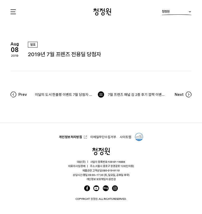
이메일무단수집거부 (103, 137)
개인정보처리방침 (70, 137)
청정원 (176, 12)
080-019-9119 (111, 170)
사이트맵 (125, 137)
